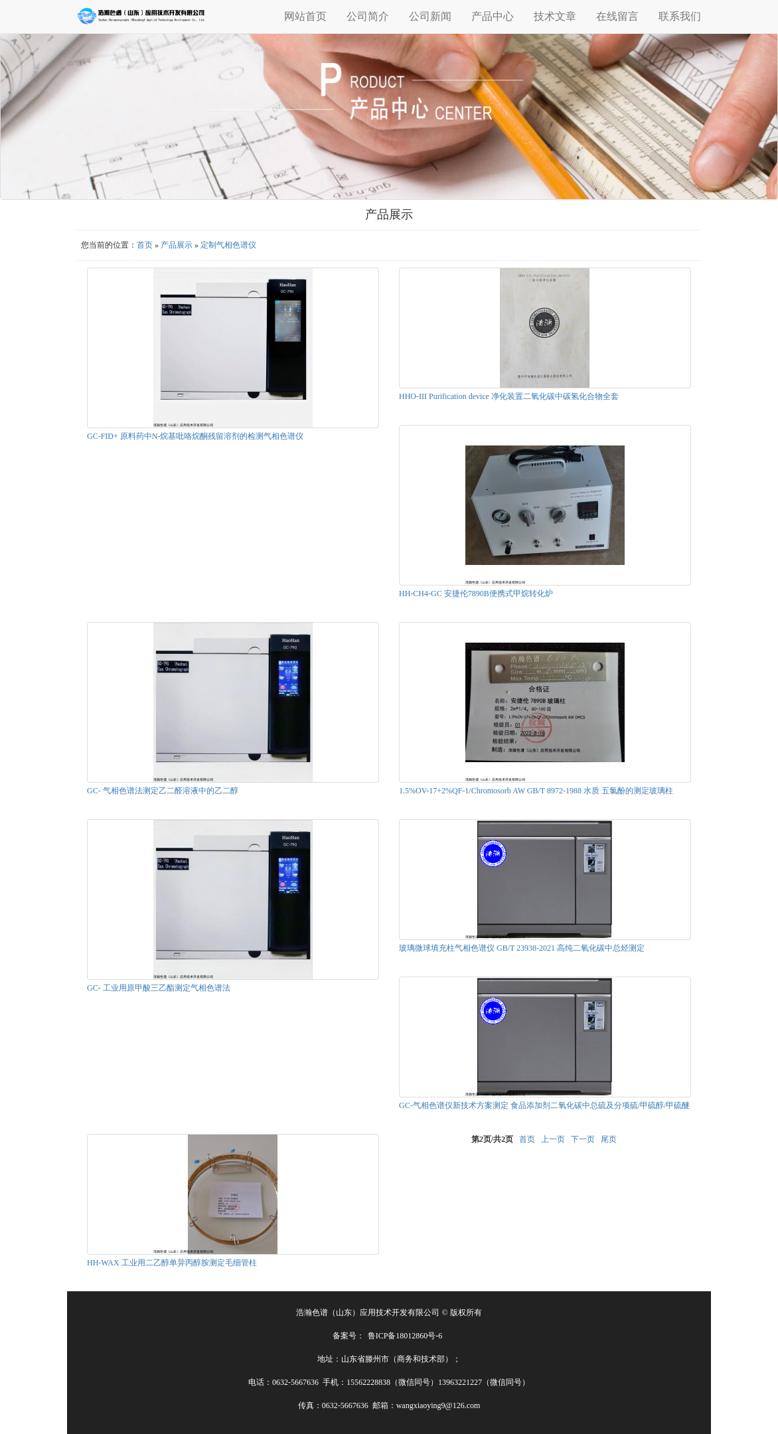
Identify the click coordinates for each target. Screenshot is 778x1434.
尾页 (609, 1139)
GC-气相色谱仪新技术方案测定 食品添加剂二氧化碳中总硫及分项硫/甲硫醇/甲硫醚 (544, 1105)
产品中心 (492, 16)
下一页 (583, 1139)
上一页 (553, 1139)
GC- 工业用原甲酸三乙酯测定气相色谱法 (158, 988)
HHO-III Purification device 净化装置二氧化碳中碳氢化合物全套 (509, 396)
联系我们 (680, 16)
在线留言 (617, 16)
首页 (145, 245)
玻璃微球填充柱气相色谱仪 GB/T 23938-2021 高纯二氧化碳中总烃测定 (522, 948)
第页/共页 (492, 1139)
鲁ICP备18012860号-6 (405, 1335)
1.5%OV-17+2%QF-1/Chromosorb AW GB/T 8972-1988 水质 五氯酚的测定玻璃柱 (536, 790)
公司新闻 (430, 16)
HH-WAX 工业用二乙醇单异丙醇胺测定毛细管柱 (172, 1262)
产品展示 (177, 245)
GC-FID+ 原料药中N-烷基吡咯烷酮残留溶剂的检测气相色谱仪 (195, 436)
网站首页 (305, 16)
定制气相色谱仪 (228, 245)
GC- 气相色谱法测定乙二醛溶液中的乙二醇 (162, 790)
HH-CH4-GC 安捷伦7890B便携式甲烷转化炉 (476, 593)
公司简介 (368, 16)
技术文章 (555, 16)
